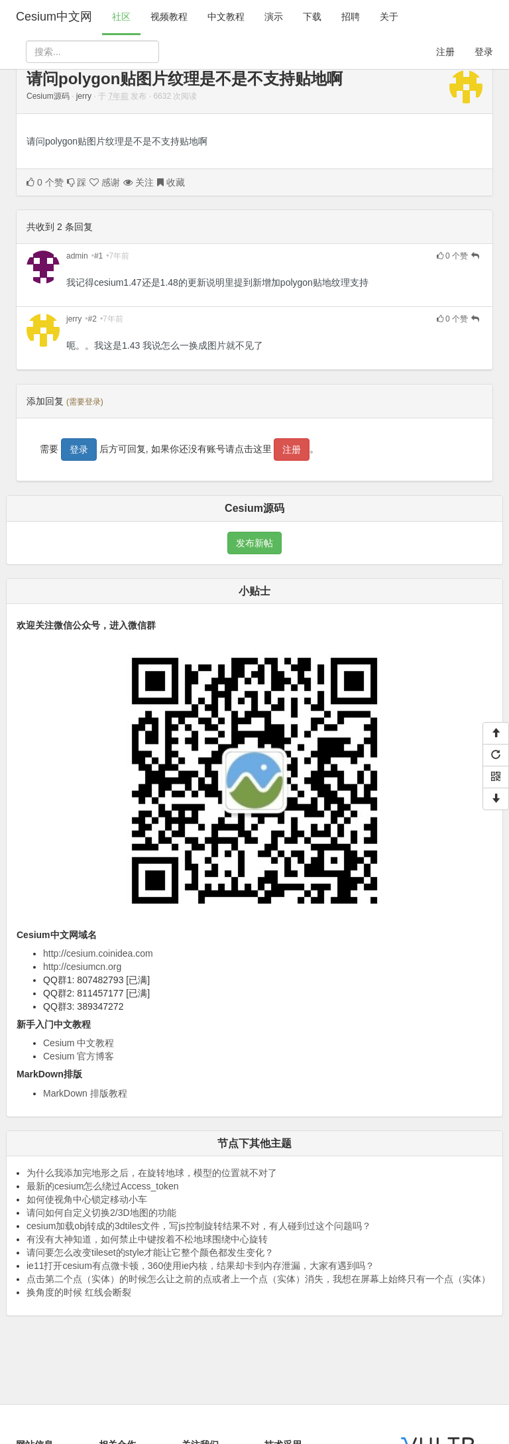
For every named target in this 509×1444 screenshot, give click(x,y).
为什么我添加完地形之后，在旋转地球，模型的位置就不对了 (152, 1173)
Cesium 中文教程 (78, 1043)
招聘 (350, 16)
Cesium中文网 (54, 16)
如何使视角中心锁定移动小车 (87, 1199)
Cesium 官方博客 (78, 1056)
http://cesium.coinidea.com (98, 953)
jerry (83, 96)
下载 (312, 16)
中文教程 (226, 16)
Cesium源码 (48, 96)
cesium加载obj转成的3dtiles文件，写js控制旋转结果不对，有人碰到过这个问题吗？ (199, 1226)
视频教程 (169, 16)
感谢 (104, 182)
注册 (445, 51)
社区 (121, 16)
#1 (98, 256)
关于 (389, 16)
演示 (273, 16)
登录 (484, 51)
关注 (138, 182)
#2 (92, 319)
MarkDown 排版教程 (85, 1093)
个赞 (45, 182)
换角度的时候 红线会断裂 (79, 1292)
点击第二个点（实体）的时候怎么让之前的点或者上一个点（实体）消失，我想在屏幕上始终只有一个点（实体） (258, 1279)
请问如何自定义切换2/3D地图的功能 (101, 1212)
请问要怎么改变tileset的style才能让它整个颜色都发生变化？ (150, 1252)
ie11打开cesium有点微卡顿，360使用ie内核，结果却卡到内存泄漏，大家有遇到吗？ (200, 1265)
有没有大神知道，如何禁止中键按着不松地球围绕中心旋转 (147, 1239)
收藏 (171, 182)
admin (77, 256)
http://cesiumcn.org (82, 966)
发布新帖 (254, 543)
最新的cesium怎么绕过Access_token (103, 1186)
